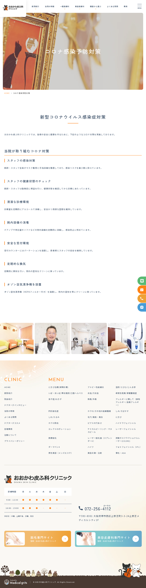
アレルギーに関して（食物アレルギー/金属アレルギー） (128, 402)
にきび (119, 417)
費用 (125, 6)
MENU (56, 380)
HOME (7, 93)
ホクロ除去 (53, 423)
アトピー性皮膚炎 (96, 387)
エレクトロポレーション (59, 429)
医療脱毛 (52, 438)
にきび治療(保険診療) (58, 387)
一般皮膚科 (64, 6)
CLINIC (13, 380)
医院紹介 (35, 6)
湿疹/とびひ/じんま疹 (126, 387)
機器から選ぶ (95, 6)
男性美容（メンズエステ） (60, 453)
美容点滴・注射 (95, 453)
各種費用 (8, 429)
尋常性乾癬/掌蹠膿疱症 (126, 393)
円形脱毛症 (53, 411)
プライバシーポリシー (14, 441)
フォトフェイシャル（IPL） (129, 447)
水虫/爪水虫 (93, 393)
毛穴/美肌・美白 (95, 417)
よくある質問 (112, 6)
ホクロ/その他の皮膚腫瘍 (99, 411)
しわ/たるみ (54, 417)
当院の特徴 (49, 6)
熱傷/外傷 (92, 399)
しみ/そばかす (122, 411)
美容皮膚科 (79, 6)
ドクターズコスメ (12, 423)
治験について (10, 435)
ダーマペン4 (54, 447)
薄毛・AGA (121, 453)
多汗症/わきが (55, 399)
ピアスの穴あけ (95, 423)
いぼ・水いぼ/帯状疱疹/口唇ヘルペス (65, 393)
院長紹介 (8, 399)
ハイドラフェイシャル (126, 423)
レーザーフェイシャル (126, 429)
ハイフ (91, 447)
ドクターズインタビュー (15, 405)
